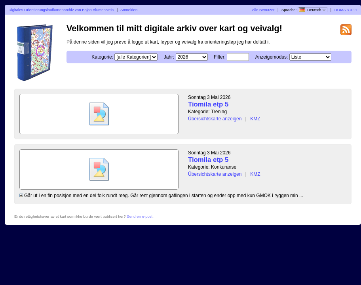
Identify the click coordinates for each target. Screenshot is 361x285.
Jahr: (169, 57)
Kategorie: (102, 57)
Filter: (220, 57)
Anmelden (128, 10)
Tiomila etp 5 (208, 104)
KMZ (255, 119)
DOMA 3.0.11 (345, 10)
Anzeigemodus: (271, 57)
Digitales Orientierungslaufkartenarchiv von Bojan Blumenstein (61, 10)
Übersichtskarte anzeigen (214, 119)
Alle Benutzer (263, 10)
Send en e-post (139, 216)
